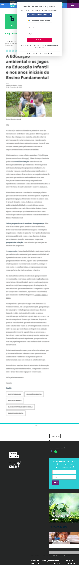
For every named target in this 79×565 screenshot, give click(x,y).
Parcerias (67, 556)
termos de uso (53, 45)
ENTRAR (49, 53)
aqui (27, 158)
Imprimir (55, 436)
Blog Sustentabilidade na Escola (20, 407)
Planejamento (48, 561)
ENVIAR (55, 482)
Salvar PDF (56, 442)
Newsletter (35, 556)
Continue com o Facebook (39, 14)
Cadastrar (39, 40)
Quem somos (45, 556)
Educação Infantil (15, 400)
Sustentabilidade (14, 394)
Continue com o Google (39, 21)
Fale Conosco (57, 556)
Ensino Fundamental (15, 413)
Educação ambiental (34, 394)
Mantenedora (12, 462)
